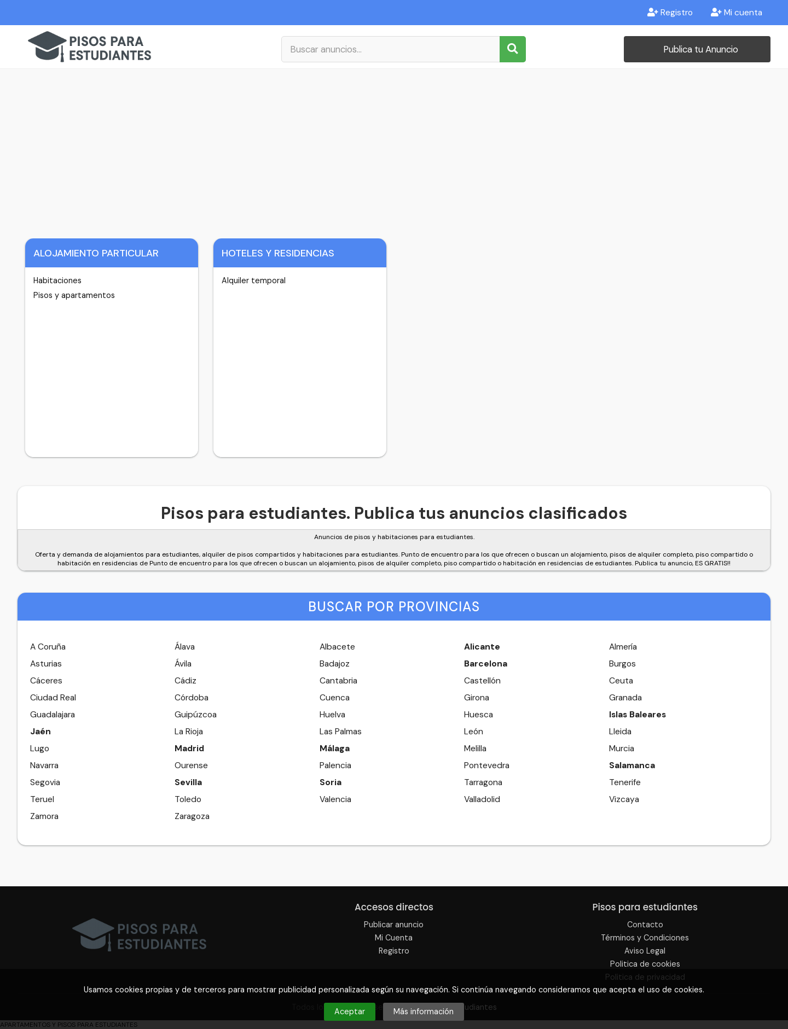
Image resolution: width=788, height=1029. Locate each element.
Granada (625, 697)
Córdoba (191, 697)
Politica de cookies (645, 964)
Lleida (620, 731)
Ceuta (621, 680)
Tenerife (625, 782)
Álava (185, 646)
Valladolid (482, 799)
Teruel (42, 799)
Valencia (335, 799)
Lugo (39, 748)
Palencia (335, 765)
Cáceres (46, 680)
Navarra (44, 765)
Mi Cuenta (394, 938)
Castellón (482, 680)
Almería (623, 646)
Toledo (188, 799)
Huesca (478, 714)
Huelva (332, 714)
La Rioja (189, 731)
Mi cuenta (736, 12)
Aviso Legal (644, 951)
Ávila (183, 663)
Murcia (621, 748)
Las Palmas (341, 731)
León (473, 731)
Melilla (475, 748)
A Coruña (48, 646)
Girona (476, 697)
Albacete (337, 646)
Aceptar (349, 1011)
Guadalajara (52, 714)
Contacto (645, 924)
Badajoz (335, 663)
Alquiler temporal (254, 280)
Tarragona (483, 782)
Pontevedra (486, 765)
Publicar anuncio (394, 924)
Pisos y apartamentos (74, 295)
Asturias (46, 663)
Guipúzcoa (196, 714)
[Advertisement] (394, 150)
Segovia (45, 782)
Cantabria (338, 680)
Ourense (191, 765)
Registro (670, 12)
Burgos (622, 663)
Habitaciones (57, 280)
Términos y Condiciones (645, 938)
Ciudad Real (53, 697)
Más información (423, 1011)
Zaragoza (192, 816)
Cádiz (185, 680)
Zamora (44, 816)
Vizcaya (624, 799)
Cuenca (335, 697)
